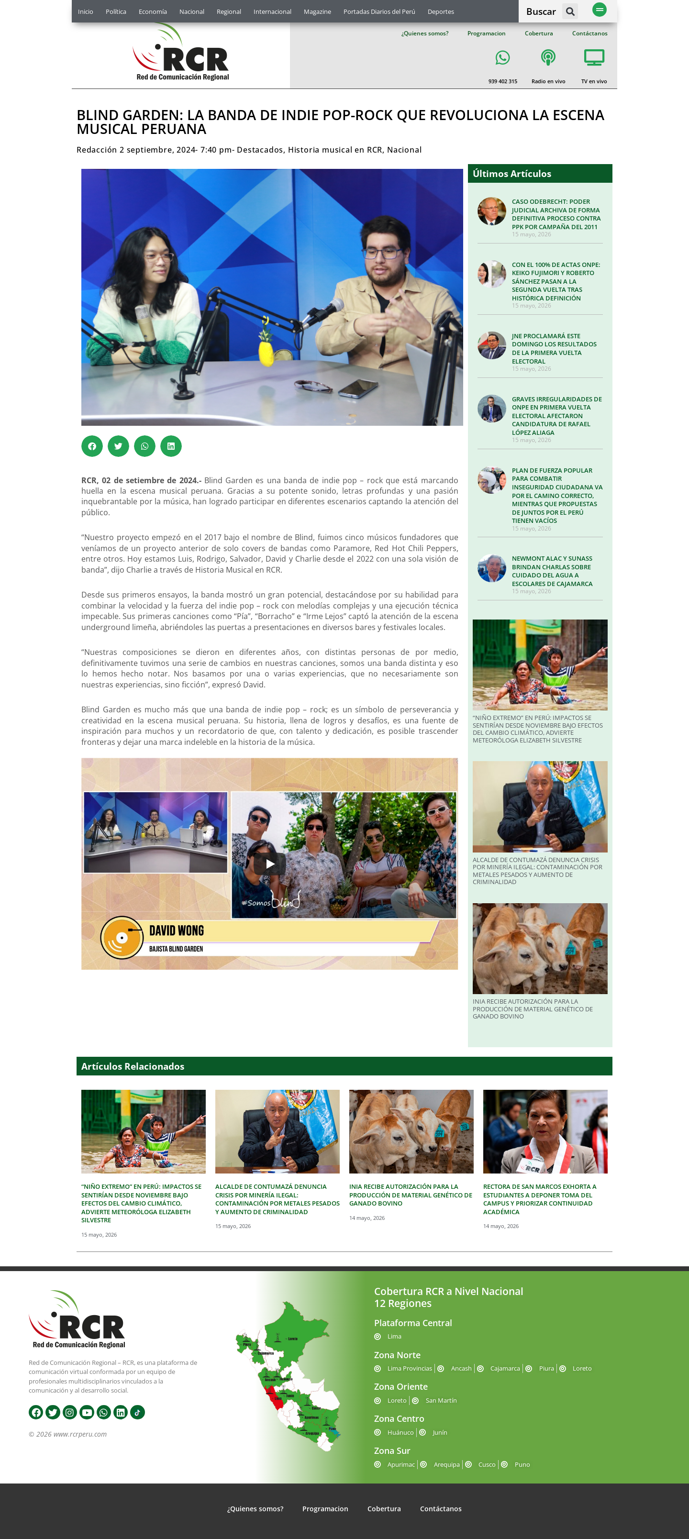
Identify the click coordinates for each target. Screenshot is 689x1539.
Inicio (85, 11)
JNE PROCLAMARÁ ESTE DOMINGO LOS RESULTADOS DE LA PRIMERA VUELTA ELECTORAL (554, 348)
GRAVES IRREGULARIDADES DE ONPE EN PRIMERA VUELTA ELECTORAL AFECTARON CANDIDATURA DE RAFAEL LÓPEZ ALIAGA (557, 416)
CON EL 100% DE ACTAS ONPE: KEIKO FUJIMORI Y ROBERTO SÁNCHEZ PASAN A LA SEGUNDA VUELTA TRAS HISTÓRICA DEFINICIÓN (556, 281)
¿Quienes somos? (424, 33)
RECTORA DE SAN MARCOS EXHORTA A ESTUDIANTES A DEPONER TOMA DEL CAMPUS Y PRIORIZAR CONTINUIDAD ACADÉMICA (540, 1199)
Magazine (317, 11)
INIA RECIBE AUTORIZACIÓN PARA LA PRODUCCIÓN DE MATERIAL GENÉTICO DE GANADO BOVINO (533, 1008)
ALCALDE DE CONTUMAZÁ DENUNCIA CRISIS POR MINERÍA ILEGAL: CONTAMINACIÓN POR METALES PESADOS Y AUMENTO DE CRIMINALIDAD (537, 870)
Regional (229, 11)
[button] (570, 11)
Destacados (260, 149)
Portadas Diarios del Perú (379, 11)
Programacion (486, 33)
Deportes (441, 11)
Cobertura (539, 33)
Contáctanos (590, 33)
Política (116, 11)
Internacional (272, 11)
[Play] (270, 864)
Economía (153, 11)
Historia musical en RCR (335, 149)
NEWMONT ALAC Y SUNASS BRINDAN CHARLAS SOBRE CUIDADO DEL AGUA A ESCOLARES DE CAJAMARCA (552, 571)
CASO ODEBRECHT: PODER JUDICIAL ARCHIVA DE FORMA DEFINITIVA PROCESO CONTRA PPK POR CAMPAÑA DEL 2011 (556, 214)
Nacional (191, 11)
